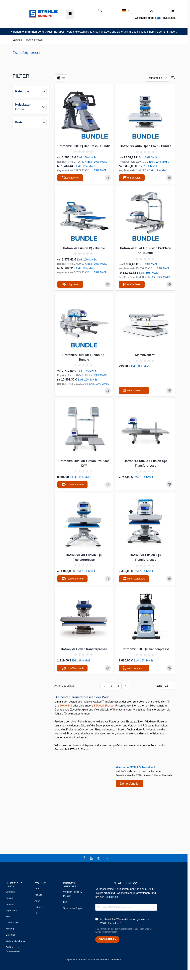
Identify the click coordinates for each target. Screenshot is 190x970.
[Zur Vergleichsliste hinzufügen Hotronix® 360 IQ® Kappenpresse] (169, 668)
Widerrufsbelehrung (15, 941)
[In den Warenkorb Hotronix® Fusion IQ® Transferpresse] (134, 578)
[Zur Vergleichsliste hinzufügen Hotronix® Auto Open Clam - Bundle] (169, 178)
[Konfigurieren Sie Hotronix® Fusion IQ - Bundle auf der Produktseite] (70, 284)
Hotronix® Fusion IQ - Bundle (84, 248)
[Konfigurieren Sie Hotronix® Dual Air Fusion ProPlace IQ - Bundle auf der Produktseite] (132, 284)
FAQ (65, 902)
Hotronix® (66, 705)
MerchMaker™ (145, 355)
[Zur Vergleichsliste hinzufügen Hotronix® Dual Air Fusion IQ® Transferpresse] (169, 484)
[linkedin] (106, 858)
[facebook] (84, 858)
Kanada (38, 895)
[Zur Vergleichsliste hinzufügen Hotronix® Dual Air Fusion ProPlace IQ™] (108, 485)
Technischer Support (73, 908)
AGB (8, 916)
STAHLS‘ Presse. (104, 705)
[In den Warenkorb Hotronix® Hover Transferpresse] (72, 668)
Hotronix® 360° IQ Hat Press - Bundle (83, 146)
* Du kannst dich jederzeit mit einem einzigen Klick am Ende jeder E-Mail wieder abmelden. (124, 930)
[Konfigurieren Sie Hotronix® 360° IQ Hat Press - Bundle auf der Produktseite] (70, 177)
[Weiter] (125, 686)
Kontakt (9, 898)
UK (35, 913)
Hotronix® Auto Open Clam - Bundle (145, 146)
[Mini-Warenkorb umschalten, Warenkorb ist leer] (173, 10)
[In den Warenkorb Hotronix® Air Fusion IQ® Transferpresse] (72, 578)
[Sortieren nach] (157, 78)
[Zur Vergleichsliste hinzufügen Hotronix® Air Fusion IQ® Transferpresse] (108, 579)
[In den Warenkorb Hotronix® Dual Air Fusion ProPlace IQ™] (72, 484)
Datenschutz (12, 922)
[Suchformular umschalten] (100, 10)
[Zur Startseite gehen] (43, 13)
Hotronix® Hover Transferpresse (84, 649)
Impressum (11, 910)
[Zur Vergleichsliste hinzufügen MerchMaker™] (169, 390)
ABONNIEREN (107, 939)
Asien (37, 901)
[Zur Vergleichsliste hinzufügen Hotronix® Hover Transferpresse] (108, 668)
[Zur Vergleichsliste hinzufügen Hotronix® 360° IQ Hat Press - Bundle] (108, 178)
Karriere (10, 904)
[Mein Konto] (151, 10)
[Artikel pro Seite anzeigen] (169, 685)
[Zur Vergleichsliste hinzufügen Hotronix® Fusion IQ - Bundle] (108, 284)
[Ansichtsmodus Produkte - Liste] (59, 78)
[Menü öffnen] (70, 13)
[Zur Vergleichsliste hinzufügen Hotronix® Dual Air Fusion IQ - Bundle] (108, 391)
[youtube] (91, 858)
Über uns (10, 892)
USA (36, 888)
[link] (104, 686)
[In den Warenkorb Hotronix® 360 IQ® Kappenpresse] (134, 668)
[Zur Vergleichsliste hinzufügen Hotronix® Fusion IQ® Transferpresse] (169, 579)
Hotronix (38, 907)
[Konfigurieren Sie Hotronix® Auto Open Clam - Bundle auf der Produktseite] (132, 177)
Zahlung (10, 928)
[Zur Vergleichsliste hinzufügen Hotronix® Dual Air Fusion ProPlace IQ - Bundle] (169, 284)
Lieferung (10, 935)
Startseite (17, 39)
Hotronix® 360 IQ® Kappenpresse (145, 649)
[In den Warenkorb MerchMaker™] (134, 390)
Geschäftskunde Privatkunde (155, 17)
